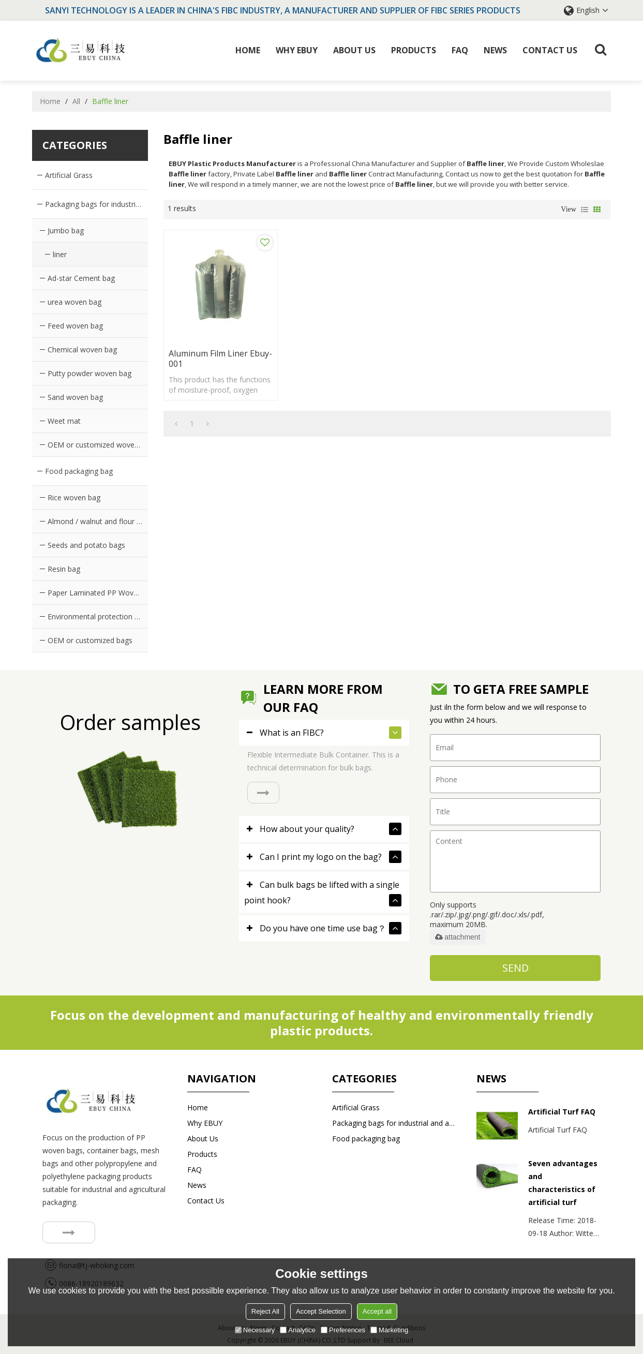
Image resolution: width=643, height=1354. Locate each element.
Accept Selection (321, 1311)
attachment (457, 936)
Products (413, 50)
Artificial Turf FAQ (561, 1112)
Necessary (255, 1330)
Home (247, 50)
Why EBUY (297, 50)
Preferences (343, 1330)
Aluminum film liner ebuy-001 (208, 353)
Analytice (298, 1330)
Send (515, 967)
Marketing (389, 1330)
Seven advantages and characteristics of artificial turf (562, 1182)
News (495, 50)
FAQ (460, 50)
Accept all (377, 1311)
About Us (354, 50)
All (76, 101)
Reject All (265, 1311)
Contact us (549, 50)
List (584, 209)
